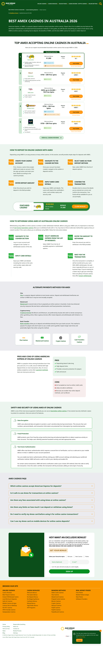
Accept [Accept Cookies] (79, 640)
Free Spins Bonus (32, 595)
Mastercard (24, 304)
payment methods (42, 370)
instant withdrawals (85, 276)
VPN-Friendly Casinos (9, 610)
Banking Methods (59, 590)
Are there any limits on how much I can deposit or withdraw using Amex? (41, 507)
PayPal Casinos (56, 610)
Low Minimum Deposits (10, 599)
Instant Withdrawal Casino (10, 597)
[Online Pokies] (67, 4)
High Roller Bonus (32, 605)
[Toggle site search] (100, 3)
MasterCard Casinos (58, 597)
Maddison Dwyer (14, 13)
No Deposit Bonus (32, 597)
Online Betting (93, 3)
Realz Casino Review (76, 82)
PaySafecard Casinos (58, 612)
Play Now (76, 63)
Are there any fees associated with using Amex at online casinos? (38, 500)
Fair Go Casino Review (76, 66)
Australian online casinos (59, 411)
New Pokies (79, 597)
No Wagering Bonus (33, 599)
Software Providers (81, 599)
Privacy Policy (6, 626)
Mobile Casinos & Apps (9, 603)
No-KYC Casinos (7, 607)
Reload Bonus (31, 603)
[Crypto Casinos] (87, 4)
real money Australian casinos (23, 228)
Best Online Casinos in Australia (16, 9)
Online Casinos (41, 3)
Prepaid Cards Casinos (58, 599)
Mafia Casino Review (76, 99)
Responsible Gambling (19, 624)
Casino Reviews (73, 3)
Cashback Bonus (32, 601)
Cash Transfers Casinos (79, 341)
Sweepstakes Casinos (9, 612)
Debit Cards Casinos (58, 593)
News (4, 631)
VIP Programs (31, 607)
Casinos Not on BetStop (10, 605)
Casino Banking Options (32, 9)
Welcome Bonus (32, 593)
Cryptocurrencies (25, 313)
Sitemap (15, 633)
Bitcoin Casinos (56, 601)
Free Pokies (79, 593)
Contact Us (16, 628)
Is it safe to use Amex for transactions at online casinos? (34, 493)
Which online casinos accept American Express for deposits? (35, 486)
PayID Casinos (56, 607)
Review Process (17, 631)
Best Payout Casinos (9, 595)
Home (4, 624)
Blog (4, 633)
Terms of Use (6, 628)
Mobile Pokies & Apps (82, 595)
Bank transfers (25, 323)
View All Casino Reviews (50, 138)
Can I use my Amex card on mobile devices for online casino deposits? (40, 521)
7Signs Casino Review (76, 131)
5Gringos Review (76, 115)
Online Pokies (63, 3)
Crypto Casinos (82, 3)
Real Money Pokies (83, 590)
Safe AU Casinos (7, 601)
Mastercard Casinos (42, 341)
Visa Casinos (24, 340)
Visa (21, 295)
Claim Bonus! (80, 207)
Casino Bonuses (52, 3)
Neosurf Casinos (56, 605)
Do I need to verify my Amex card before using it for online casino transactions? (44, 514)
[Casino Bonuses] (57, 4)
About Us (15, 626)
